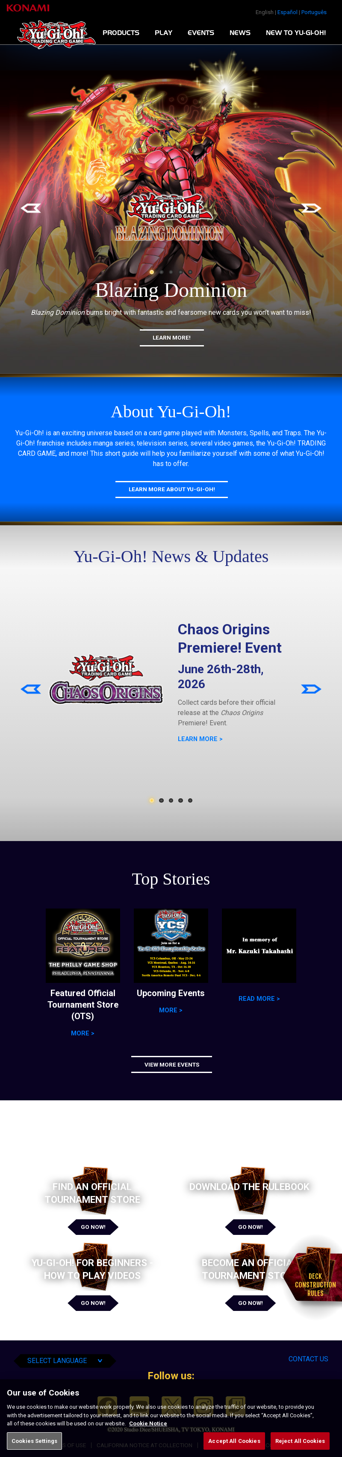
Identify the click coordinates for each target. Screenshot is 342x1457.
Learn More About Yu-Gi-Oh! (172, 489)
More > (82, 1033)
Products (121, 33)
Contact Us (308, 1359)
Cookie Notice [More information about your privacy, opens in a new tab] (148, 1435)
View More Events (171, 1064)
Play (163, 33)
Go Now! (93, 1226)
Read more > (259, 999)
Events (201, 33)
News (240, 33)
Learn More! (172, 337)
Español (287, 12)
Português (314, 12)
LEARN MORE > (200, 739)
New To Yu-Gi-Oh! (296, 33)
